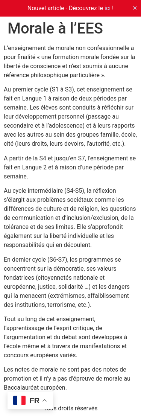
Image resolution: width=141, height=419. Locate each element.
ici (108, 8)
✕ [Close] (134, 8)
